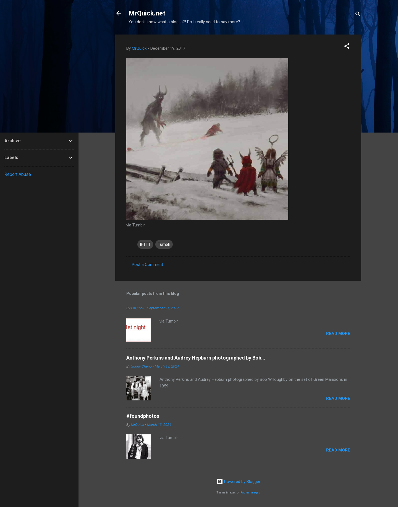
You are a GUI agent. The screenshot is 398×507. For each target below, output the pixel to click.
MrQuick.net (147, 13)
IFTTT (145, 244)
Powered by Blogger (238, 481)
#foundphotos (142, 416)
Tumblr (164, 244)
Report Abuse (17, 174)
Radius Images (250, 492)
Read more (338, 333)
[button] (347, 47)
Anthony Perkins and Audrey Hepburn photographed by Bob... (195, 358)
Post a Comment (147, 264)
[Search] (358, 15)
